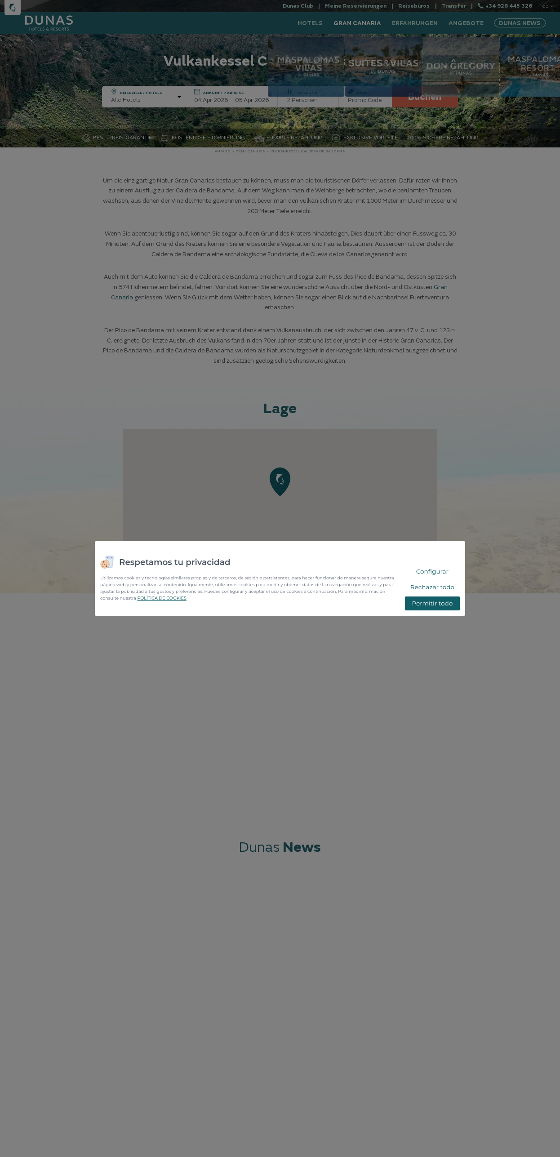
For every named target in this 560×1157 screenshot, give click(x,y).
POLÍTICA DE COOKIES (161, 598)
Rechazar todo (432, 587)
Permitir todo (432, 603)
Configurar (432, 571)
